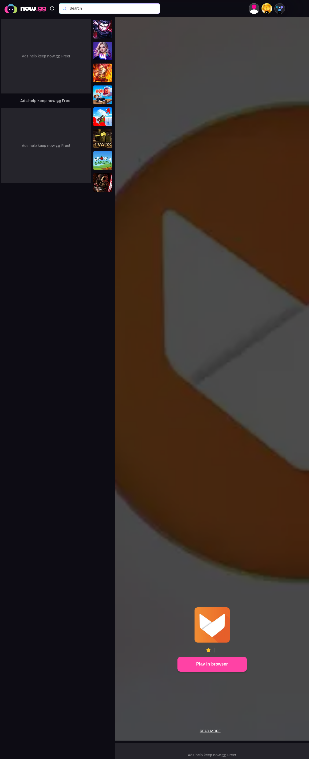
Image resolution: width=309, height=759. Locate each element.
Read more (210, 731)
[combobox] (112, 8)
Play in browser (212, 664)
